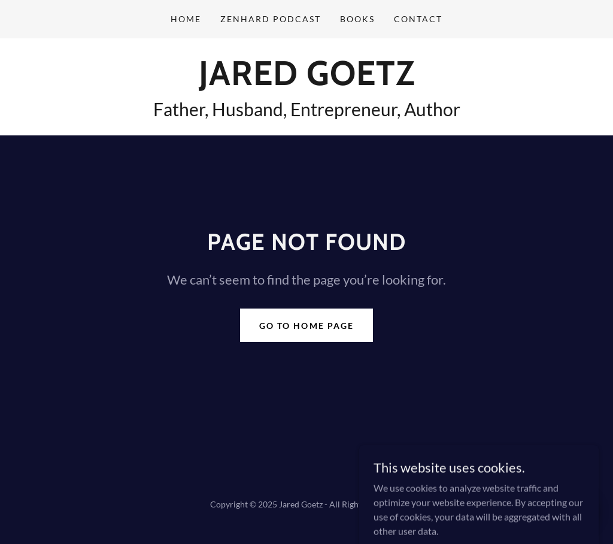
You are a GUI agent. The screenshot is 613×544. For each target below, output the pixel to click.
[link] (307, 81)
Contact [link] (418, 19)
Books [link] (357, 19)
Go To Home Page (306, 326)
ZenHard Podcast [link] (270, 19)
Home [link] (186, 19)
